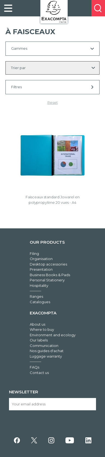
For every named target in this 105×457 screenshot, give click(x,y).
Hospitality (39, 285)
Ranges (36, 296)
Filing (34, 253)
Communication (44, 345)
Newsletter (23, 391)
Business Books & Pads (50, 275)
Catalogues (40, 302)
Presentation (41, 269)
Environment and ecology (53, 335)
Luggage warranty (46, 356)
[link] (8, 8)
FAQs (34, 367)
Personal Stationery (47, 280)
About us (37, 324)
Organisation (41, 258)
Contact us (39, 372)
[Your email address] (52, 404)
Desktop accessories (48, 264)
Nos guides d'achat (47, 351)
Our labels (39, 340)
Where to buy (42, 329)
